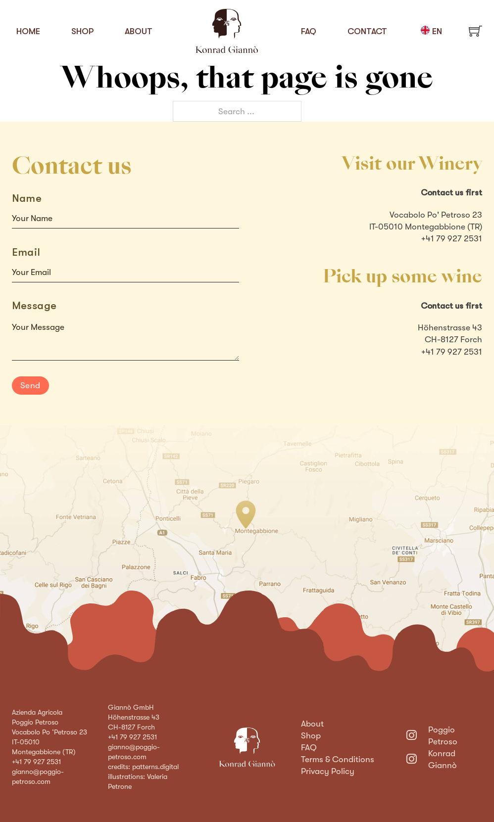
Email (26, 252)
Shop (82, 31)
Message (34, 306)
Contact (367, 31)
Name (27, 198)
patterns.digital (155, 767)
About (138, 31)
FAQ (308, 31)
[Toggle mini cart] (475, 31)
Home (28, 31)
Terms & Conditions (337, 759)
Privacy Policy (327, 771)
